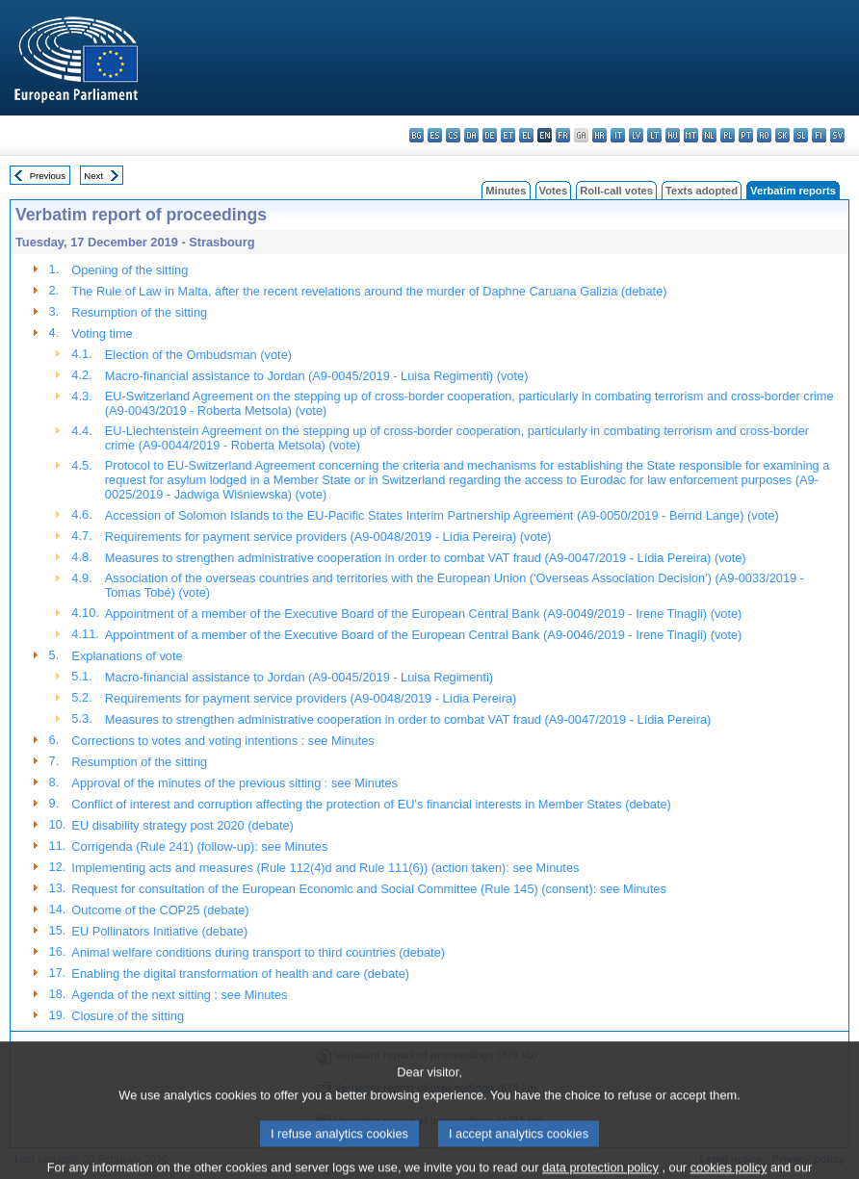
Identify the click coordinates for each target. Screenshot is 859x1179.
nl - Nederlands (709, 135)
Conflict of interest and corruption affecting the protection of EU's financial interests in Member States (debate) (370, 804)
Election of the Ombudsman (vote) (198, 354)
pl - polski (727, 135)
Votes (553, 190)
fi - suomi (819, 135)
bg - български (416, 135)
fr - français (563, 135)
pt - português (746, 135)
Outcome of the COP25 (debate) (159, 910)
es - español (435, 135)
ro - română (764, 135)
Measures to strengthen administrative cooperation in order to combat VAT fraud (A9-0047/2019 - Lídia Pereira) (408, 719)
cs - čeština (453, 135)
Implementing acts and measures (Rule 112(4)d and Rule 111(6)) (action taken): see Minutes (325, 867)
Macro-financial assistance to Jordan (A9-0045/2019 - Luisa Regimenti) (299, 677)
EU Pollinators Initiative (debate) (159, 931)
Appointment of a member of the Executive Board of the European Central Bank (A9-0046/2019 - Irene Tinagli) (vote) (423, 635)
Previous (47, 175)
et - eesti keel (508, 135)
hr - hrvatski (599, 135)
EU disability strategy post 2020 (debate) (182, 825)
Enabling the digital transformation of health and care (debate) (240, 973)
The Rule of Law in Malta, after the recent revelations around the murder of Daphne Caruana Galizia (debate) (368, 291)
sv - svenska (837, 135)
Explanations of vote (126, 656)
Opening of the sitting (129, 270)
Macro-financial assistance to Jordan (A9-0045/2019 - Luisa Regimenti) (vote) (317, 376)
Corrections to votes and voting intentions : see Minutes (222, 740)
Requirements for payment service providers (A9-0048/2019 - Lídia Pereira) (310, 698)
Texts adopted (701, 190)
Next (93, 175)
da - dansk (471, 135)
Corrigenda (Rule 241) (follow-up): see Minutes (199, 846)
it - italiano (618, 135)
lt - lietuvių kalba (654, 135)
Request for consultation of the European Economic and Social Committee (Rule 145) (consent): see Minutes (368, 889)
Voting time (101, 333)
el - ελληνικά (526, 135)
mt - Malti (691, 135)
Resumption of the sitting (139, 312)
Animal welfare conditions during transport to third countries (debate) (258, 952)
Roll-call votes (616, 190)
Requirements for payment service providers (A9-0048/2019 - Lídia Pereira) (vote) (328, 536)
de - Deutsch (489, 135)
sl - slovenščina (801, 135)
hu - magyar (672, 135)
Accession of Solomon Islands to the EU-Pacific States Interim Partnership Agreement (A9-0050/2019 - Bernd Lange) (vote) (442, 515)
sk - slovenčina (782, 135)
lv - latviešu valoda (636, 135)
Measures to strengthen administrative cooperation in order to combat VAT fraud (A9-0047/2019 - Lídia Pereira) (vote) (425, 558)
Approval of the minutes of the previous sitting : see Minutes (234, 783)
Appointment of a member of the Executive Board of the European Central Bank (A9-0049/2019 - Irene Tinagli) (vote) (423, 613)
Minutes (505, 190)
